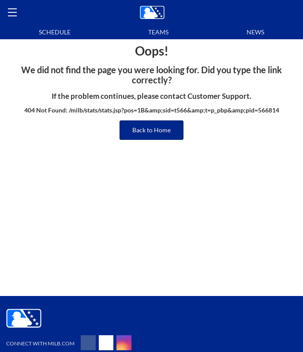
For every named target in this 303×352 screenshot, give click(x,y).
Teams (158, 32)
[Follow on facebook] (88, 342)
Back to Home (151, 130)
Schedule (55, 32)
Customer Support (218, 96)
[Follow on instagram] (123, 342)
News (255, 32)
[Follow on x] (106, 342)
